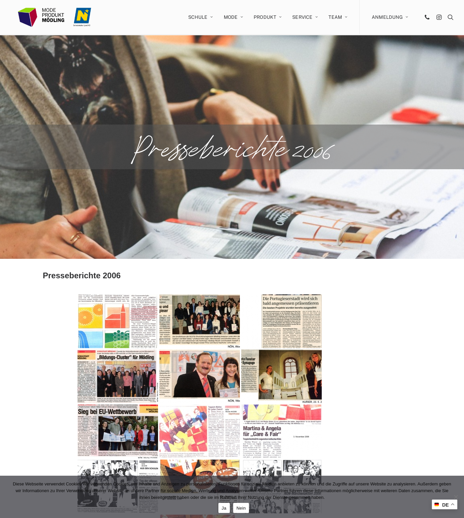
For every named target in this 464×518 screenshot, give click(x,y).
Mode (233, 17)
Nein (241, 508)
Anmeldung (390, 17)
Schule (200, 17)
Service (305, 17)
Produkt (267, 17)
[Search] (449, 17)
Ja (224, 508)
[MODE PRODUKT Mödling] (59, 17)
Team (337, 17)
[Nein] (455, 496)
